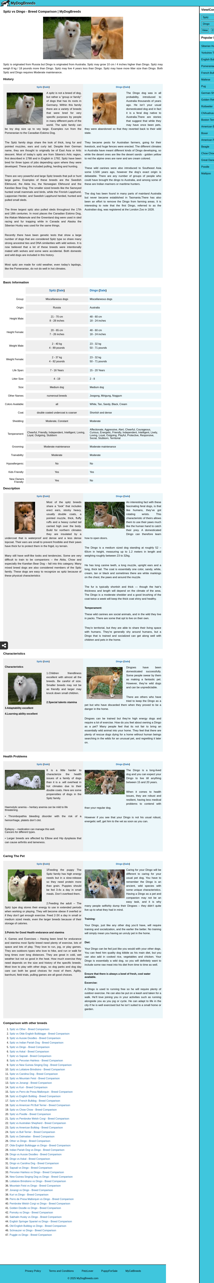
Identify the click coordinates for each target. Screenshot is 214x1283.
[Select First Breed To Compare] (190, 17)
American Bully (176, 126)
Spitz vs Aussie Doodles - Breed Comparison (35, 1038)
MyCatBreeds (133, 1271)
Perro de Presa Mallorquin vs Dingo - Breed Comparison (42, 1199)
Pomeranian (175, 66)
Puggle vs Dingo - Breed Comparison (31, 1235)
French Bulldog (176, 73)
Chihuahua (174, 113)
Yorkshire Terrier (177, 52)
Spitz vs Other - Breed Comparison (29, 1029)
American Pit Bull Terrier (181, 140)
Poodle (172, 166)
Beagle (172, 146)
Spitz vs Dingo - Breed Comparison (30, 1047)
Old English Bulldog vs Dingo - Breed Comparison (38, 1226)
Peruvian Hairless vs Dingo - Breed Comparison (37, 1172)
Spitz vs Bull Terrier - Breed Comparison (32, 1132)
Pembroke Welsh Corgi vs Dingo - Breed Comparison (40, 1203)
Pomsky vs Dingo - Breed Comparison (31, 1212)
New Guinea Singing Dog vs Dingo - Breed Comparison (41, 1176)
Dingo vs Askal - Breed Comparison (30, 1159)
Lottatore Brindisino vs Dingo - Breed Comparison (38, 1181)
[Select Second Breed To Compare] (190, 23)
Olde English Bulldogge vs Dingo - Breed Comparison (40, 1145)
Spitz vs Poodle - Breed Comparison (30, 1114)
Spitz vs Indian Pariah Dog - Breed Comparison (36, 1042)
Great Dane (174, 160)
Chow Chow (175, 153)
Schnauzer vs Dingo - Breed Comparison (33, 1230)
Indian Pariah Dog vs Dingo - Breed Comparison (37, 1150)
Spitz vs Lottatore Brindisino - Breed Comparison (37, 1069)
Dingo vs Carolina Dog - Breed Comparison (34, 1163)
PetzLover (87, 1271)
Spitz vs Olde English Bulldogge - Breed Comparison (39, 1033)
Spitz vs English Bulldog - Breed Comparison (35, 1096)
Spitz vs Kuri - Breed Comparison (29, 1087)
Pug (170, 86)
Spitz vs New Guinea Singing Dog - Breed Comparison (41, 1065)
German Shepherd (178, 93)
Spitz (39, 87)
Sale (46, 87)
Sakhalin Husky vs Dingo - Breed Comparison (36, 1217)
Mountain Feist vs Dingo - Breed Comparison (35, 1185)
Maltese (172, 79)
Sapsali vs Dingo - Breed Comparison (31, 1167)
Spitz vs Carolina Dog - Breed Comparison (34, 1074)
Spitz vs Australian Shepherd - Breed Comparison (38, 1123)
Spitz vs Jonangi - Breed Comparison (31, 1083)
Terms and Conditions (61, 1271)
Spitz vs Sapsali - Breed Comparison (30, 1056)
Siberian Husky (176, 46)
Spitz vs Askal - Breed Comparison (29, 1051)
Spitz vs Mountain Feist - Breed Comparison (35, 1078)
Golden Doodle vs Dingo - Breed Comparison (35, 1208)
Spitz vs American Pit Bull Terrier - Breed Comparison (40, 1105)
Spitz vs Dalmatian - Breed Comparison (32, 1136)
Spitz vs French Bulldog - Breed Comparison (35, 1100)
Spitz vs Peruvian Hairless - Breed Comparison (36, 1060)
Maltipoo (173, 173)
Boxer (171, 133)
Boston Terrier (176, 119)
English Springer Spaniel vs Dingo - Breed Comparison (41, 1221)
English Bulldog (177, 59)
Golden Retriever (177, 99)
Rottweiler (173, 106)
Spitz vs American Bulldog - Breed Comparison (36, 1127)
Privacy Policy (33, 1271)
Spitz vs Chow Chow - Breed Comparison (33, 1109)
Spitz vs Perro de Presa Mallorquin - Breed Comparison (41, 1091)
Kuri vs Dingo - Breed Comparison (29, 1194)
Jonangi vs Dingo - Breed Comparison (31, 1190)
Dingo (119, 87)
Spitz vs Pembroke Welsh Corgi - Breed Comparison (39, 1118)
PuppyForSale (109, 1271)
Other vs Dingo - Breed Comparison (30, 1141)
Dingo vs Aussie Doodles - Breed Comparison (36, 1154)
